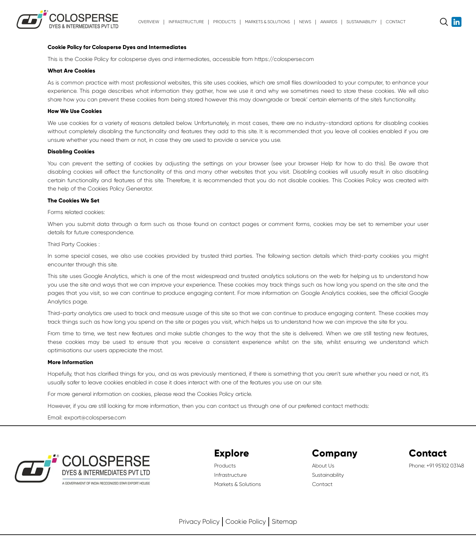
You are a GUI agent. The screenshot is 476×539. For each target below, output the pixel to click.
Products (225, 465)
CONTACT (396, 21)
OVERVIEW (148, 21)
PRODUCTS (224, 21)
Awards (328, 21)
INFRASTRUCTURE (186, 21)
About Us (323, 465)
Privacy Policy (199, 521)
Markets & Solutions (237, 484)
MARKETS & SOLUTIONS (267, 21)
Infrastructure (230, 475)
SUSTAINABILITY (361, 21)
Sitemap (284, 521)
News (305, 21)
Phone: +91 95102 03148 (436, 465)
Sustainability (328, 475)
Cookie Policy (245, 521)
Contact (322, 484)
